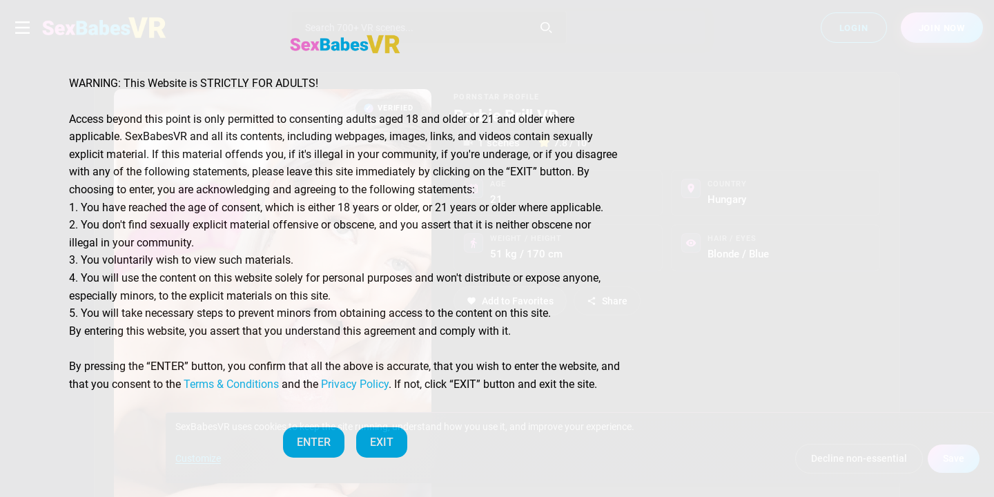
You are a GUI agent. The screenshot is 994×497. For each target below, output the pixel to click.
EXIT (381, 442)
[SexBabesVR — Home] (345, 44)
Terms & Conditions (231, 384)
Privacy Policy (355, 384)
